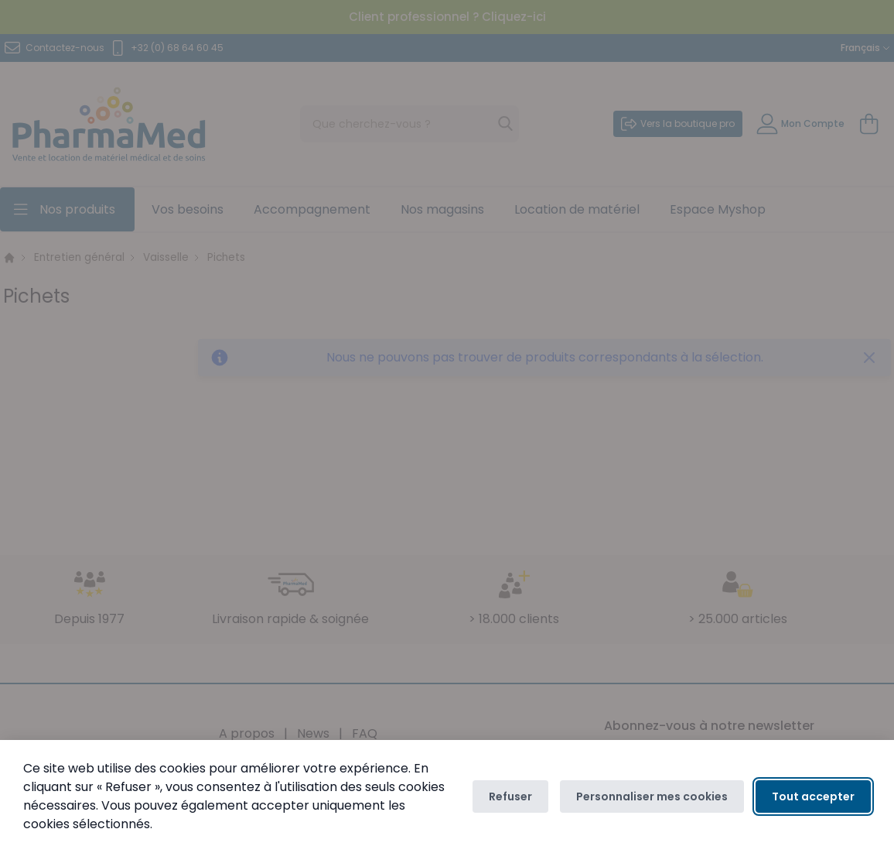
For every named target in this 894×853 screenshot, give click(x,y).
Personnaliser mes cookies (652, 796)
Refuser (510, 796)
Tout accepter (813, 796)
